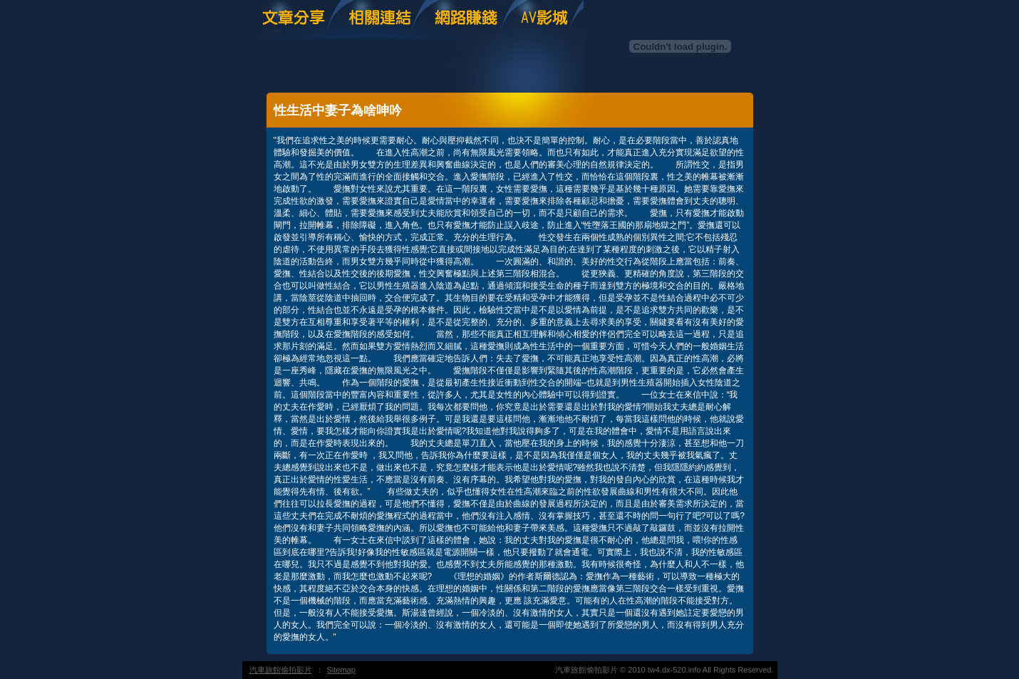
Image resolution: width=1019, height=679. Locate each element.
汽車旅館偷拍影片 (280, 669)
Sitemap (341, 669)
